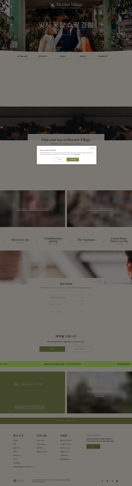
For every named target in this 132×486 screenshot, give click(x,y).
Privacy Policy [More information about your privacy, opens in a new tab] (77, 154)
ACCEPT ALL (73, 159)
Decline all (92, 148)
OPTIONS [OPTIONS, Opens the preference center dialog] (59, 159)
